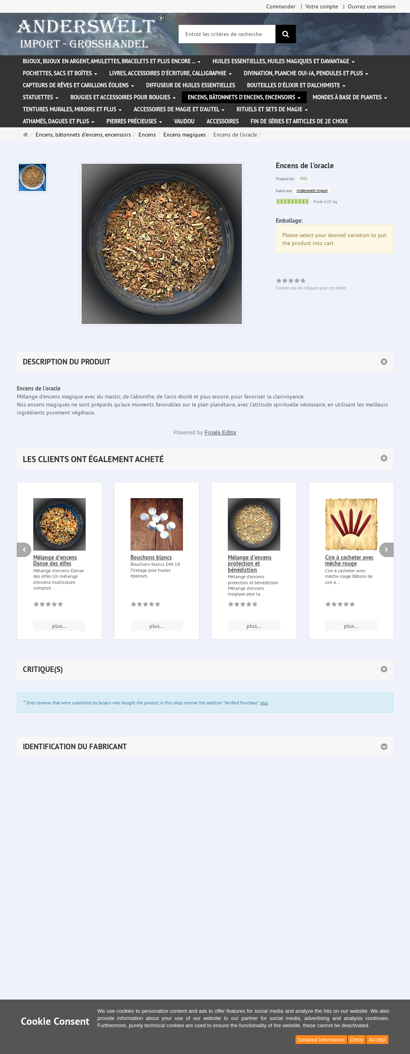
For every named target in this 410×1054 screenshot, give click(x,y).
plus (264, 703)
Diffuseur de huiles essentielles (190, 85)
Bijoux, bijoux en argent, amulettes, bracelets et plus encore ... (112, 61)
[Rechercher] (285, 34)
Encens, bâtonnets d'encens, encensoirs (244, 97)
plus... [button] (59, 626)
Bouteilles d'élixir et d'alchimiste (296, 85)
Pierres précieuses (134, 121)
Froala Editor (221, 432)
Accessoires (223, 121)
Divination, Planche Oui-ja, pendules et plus (306, 73)
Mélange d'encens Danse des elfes (55, 560)
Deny (357, 1039)
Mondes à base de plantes (350, 97)
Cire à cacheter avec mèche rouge (349, 560)
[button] (205, 459)
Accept (377, 1039)
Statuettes (40, 97)
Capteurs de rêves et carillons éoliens (78, 85)
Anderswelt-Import (312, 190)
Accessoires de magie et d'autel (179, 109)
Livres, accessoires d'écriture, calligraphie (170, 73)
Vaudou (184, 121)
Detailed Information (321, 1040)
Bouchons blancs (151, 557)
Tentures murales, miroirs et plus (72, 109)
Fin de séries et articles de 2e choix (299, 121)
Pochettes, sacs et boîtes (60, 73)
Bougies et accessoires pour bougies (123, 97)
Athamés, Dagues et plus (58, 121)
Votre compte (321, 6)
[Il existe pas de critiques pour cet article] (48, 605)
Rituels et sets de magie (272, 109)
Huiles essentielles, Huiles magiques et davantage (284, 61)
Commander (280, 6)
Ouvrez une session (372, 6)
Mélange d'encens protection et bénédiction (249, 563)
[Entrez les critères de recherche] (227, 34)
